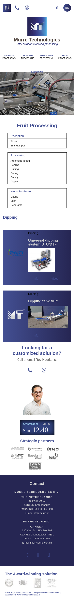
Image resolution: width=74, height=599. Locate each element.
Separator (16, 204)
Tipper (14, 141)
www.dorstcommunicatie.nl (28, 595)
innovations (37, 73)
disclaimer (26, 593)
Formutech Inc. (37, 521)
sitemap (17, 593)
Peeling (15, 164)
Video (54, 278)
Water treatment (21, 191)
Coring (14, 173)
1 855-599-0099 (41, 538)
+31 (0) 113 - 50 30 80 (41, 508)
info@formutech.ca (41, 542)
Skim (13, 200)
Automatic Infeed (20, 160)
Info (36, 278)
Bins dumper (18, 145)
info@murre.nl (41, 513)
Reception (17, 136)
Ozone (14, 196)
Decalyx (15, 177)
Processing (9, 56)
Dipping (15, 181)
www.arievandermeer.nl (49, 593)
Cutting (15, 169)
